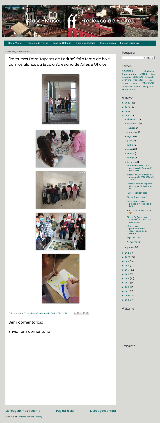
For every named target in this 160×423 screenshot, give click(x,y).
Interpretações (140, 80)
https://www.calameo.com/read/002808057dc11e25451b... (140, 177)
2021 (127, 252)
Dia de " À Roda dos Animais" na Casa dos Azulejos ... (139, 219)
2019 (127, 261)
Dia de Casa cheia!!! (137, 197)
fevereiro (132, 162)
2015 (127, 278)
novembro (133, 123)
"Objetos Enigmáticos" (138, 192)
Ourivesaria (127, 86)
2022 (127, 115)
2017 (127, 269)
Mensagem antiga (103, 411)
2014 (127, 282)
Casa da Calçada (62, 43)
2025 (127, 102)
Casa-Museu (15, 43)
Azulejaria (127, 71)
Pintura (137, 86)
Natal (125, 83)
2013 (127, 287)
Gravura (126, 79)
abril (129, 153)
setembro (132, 132)
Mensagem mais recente (22, 411)
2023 (127, 111)
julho (130, 140)
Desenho (126, 77)
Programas (149, 86)
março (131, 157)
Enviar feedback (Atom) (30, 416)
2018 (127, 265)
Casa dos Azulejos (85, 43)
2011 (127, 295)
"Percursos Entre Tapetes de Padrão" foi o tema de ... (139, 186)
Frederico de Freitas (37, 43)
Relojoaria (126, 89)
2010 (127, 299)
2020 (127, 257)
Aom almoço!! (134, 241)
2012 (127, 291)
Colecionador (129, 74)
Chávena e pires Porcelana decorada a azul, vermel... (137, 230)
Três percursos (108, 43)
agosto (131, 136)
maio (130, 149)
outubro (131, 127)
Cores (143, 74)
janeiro (131, 247)
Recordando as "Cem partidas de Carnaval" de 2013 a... (139, 168)
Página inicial (65, 411)
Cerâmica (149, 71)
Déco (153, 74)
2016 (127, 274)
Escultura (138, 76)
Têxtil (133, 89)
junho (130, 144)
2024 (128, 107)
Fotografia (150, 77)
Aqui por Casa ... (135, 237)
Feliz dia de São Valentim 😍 (139, 211)
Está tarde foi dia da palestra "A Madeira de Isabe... (140, 204)
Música (152, 80)
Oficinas (148, 83)
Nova (135, 84)
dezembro (133, 119)
